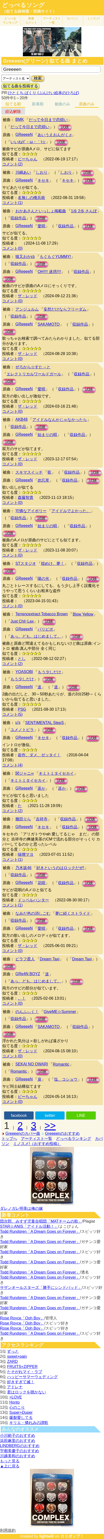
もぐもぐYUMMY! (55, 257)
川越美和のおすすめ (17, 1456)
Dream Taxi (49, 959)
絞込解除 (13, 111)
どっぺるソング (23, 5)
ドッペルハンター (33, 900)
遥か (41, 788)
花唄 (41, 883)
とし (22, 659)
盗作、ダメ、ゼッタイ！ (39, 755)
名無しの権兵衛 (31, 198)
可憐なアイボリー (31, 511)
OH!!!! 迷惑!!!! (49, 272)
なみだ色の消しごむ (32, 913)
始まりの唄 (47, 435)
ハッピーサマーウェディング (32, 1377)
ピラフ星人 (25, 959)
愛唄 (41, 226)
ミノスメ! (93, 18)
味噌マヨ (25, 854)
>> (50, 1125)
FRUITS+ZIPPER (22, 1367)
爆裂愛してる (21, 1418)
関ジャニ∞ (24, 773)
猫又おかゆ (25, 257)
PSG (22, 709)
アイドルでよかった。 (70, 511)
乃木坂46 (23, 868)
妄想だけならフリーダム (65, 309)
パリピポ (45, 629)
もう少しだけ (49, 672)
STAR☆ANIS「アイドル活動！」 (29, 1226)
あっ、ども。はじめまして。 (35, 636)
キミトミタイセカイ (56, 773)
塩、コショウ (65, 1079)
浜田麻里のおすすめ (17, 1441)
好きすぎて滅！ (20, 1382)
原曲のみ (87, 104)
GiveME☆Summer (60, 1012)
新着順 (38, 104)
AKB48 (21, 419)
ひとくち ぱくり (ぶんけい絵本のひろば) (43, 93)
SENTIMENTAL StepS (44, 723)
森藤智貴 (25, 497)
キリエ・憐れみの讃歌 (28, 1423)
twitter (50, 1115)
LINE (81, 1115)
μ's (17, 722)
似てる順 (13, 104)
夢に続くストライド (72, 913)
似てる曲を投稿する (20, 86)
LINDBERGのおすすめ (19, 1446)
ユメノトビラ (22, 730)
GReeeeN (24, 134)
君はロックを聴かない (26, 1392)
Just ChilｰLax (22, 621)
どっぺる (10, 20)
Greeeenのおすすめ (62, 1133)
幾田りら (23, 819)
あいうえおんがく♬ (55, 135)
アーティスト (52, 20)
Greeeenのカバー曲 (22, 1133)
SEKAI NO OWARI (31, 1064)
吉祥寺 (41, 819)
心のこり (17, 1407)
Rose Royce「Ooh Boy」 (22, 1318)
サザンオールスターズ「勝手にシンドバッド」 (41, 1287)
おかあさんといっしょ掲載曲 (40, 211)
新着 (31, 20)
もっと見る (9, 1461)
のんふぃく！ (27, 1012)
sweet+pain (17, 1356)
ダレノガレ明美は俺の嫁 (21, 1208)
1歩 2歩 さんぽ (84, 211)
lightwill (46, 1536)
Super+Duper (21, 1412)
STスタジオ (25, 563)
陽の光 (43, 578)
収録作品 (18, 218)
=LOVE (15, 1397)
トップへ (9, 1138)
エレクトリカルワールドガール (34, 374)
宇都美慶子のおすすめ (19, 1451)
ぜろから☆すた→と (32, 367)
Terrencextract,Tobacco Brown (41, 614)
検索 (38, 78)
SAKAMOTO (48, 324)
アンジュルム (27, 309)
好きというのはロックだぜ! (60, 868)
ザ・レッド (27, 296)
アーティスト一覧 (36, 1138)
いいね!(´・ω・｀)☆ (28, 142)
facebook (19, 1115)
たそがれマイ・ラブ (24, 1372)
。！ (22, 998)
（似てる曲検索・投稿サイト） (29, 11)
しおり (41, 172)
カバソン (72, 18)
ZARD (12, 1361)
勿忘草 (43, 480)
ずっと (13, 1351)
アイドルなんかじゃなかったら (59, 420)
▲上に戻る (9, 1466)
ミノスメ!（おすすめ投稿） (37, 1144)
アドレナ (15, 1387)
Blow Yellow (83, 614)
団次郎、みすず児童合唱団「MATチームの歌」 (41, 1221)
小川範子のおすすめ (17, 1435)
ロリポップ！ (72, 1536)
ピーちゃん (27, 159)
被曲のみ (62, 104)
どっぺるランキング (73, 1138)
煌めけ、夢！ (52, 563)
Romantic (61, 1064)
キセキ (43, 180)
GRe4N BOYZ (27, 974)
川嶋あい (23, 172)
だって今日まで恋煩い (48, 120)
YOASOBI (24, 672)
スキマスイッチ (29, 472)
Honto (14, 1402)
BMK (19, 119)
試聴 (65, 127)
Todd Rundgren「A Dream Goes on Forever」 (40, 1231)
